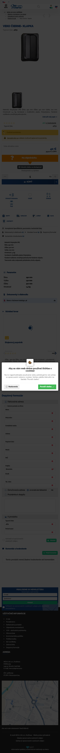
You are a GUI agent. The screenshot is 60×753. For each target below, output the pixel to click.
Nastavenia (12, 387)
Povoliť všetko (47, 387)
